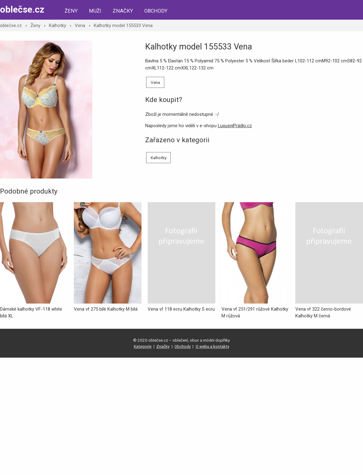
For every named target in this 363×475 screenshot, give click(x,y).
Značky (123, 11)
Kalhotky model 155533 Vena (123, 25)
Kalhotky (57, 25)
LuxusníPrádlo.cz (235, 125)
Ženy (71, 11)
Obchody (155, 11)
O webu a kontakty (212, 346)
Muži (95, 11)
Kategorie (142, 346)
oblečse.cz (22, 9)
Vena (80, 25)
